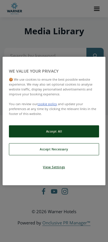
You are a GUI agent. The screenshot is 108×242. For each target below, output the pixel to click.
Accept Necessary (54, 149)
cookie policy (47, 104)
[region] (54, 121)
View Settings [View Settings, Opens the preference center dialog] (54, 167)
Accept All (54, 131)
